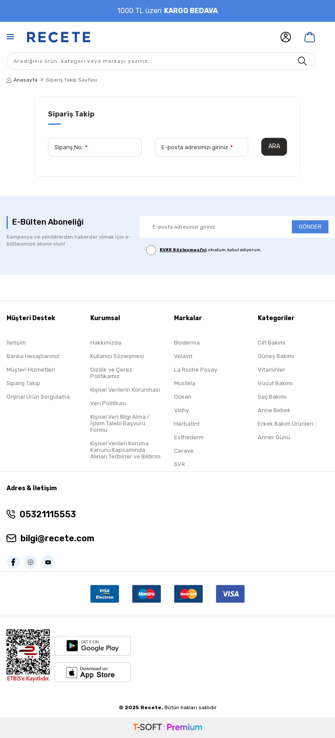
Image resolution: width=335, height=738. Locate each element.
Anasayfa (22, 80)
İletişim (16, 342)
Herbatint (187, 423)
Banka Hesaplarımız (33, 356)
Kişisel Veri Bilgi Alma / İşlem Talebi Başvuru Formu (120, 423)
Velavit (183, 356)
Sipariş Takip (23, 383)
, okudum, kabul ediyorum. (204, 250)
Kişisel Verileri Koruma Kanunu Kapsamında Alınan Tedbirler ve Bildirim (125, 450)
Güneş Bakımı (276, 356)
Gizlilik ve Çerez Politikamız (111, 372)
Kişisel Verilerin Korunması (125, 389)
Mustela (184, 383)
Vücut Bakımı (275, 383)
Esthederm (189, 437)
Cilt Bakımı (271, 342)
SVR (179, 464)
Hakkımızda (105, 342)
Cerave (184, 451)
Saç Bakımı (272, 396)
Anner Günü (274, 437)
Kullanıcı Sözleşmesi (117, 356)
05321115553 (48, 514)
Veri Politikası (108, 403)
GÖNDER (310, 226)
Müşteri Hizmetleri (31, 369)
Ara (274, 146)
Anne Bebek (274, 410)
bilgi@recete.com (57, 538)
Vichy (181, 410)
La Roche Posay (195, 369)
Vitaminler (271, 369)
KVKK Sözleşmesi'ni (183, 250)
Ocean (182, 396)
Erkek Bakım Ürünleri (285, 423)
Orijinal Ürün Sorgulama (38, 396)
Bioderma (187, 342)
